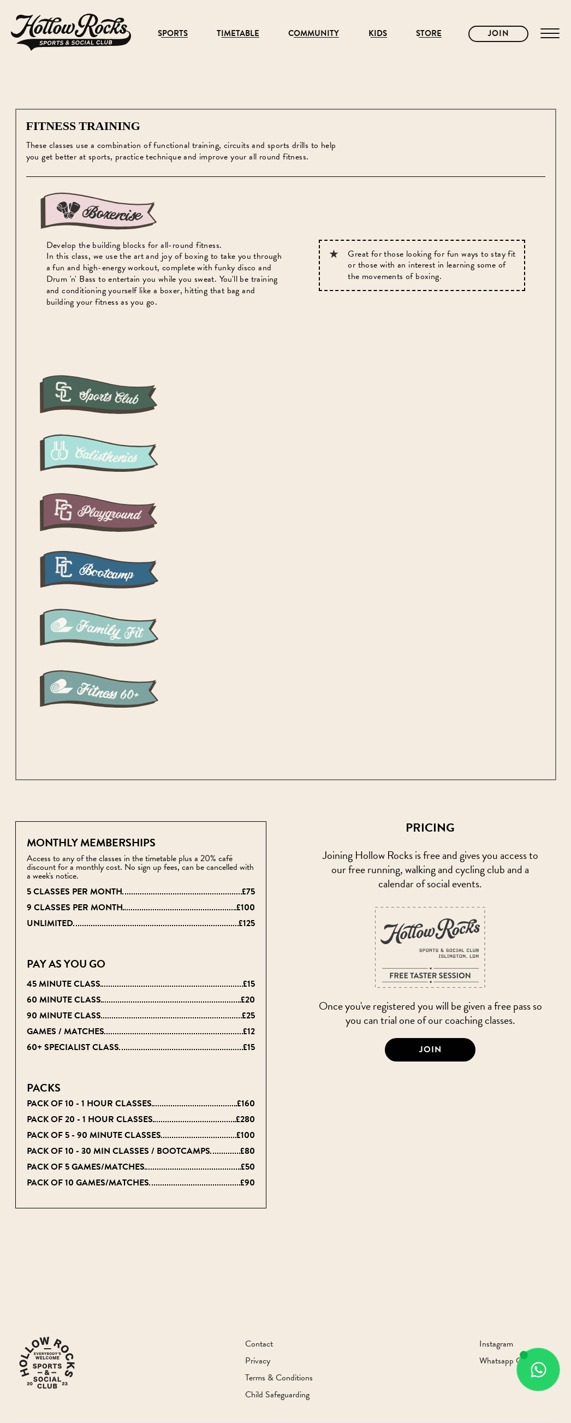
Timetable (238, 33)
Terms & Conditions (279, 1378)
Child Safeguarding (277, 1395)
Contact (259, 1344)
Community (313, 33)
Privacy (257, 1361)
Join (498, 33)
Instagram (496, 1344)
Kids (377, 33)
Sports (173, 33)
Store (429, 33)
